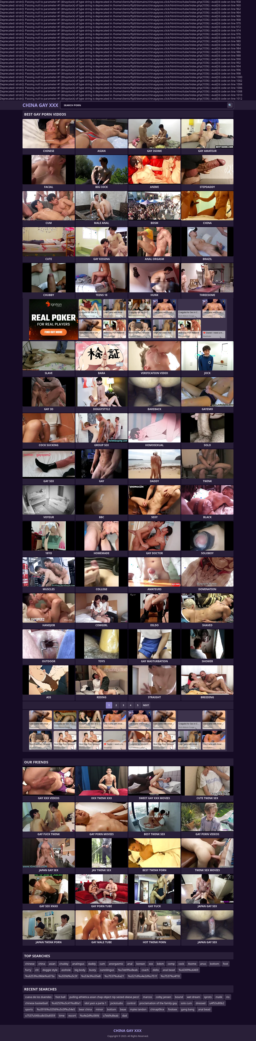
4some (192, 964)
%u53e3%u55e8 (91, 976)
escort (72, 1015)
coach (145, 970)
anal (129, 964)
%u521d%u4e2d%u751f (142, 976)
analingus (78, 964)
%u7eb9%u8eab (128, 970)
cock (181, 964)
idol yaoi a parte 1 (95, 1003)
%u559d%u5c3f (67, 976)
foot (225, 964)
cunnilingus (107, 970)
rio (227, 997)
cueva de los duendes (38, 997)
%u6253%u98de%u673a (40, 976)
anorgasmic (116, 964)
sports (29, 1009)
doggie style (50, 970)
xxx (151, 964)
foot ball (60, 997)
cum (102, 964)
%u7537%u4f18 (170, 976)
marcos (147, 997)
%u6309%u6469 (188, 970)
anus (203, 964)
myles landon (138, 1009)
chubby (63, 964)
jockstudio (116, 1003)
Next (146, 705)
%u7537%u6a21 (114, 976)
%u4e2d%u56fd (89, 1015)
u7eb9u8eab (110, 1015)
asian (52, 964)
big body (80, 970)
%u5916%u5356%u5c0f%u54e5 (56, 1009)
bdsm (160, 964)
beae (123, 1009)
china (41, 964)
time (61, 1015)
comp (171, 964)
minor (99, 1009)
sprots (208, 997)
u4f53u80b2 (216, 1003)
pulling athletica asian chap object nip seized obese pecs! (104, 997)
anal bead (169, 970)
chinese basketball (36, 1003)
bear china (85, 1009)
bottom (214, 964)
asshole (66, 970)
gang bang (187, 1009)
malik (219, 997)
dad (124, 1015)
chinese (29, 964)
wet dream (193, 997)
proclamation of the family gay (158, 1003)
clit (37, 970)
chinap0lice (157, 1009)
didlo (156, 970)
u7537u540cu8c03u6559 (40, 1015)
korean (140, 964)
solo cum (186, 1003)
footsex (172, 1009)
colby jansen (163, 997)
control (131, 1003)
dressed (200, 1003)
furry (28, 970)
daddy (92, 964)
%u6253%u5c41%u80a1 (66, 1003)
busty (92, 970)
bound (179, 997)
